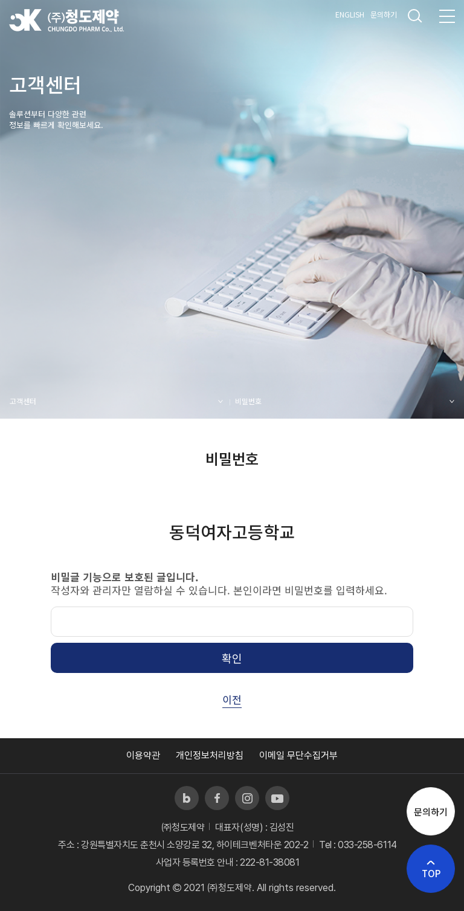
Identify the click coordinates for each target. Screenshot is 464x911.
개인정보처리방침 (209, 755)
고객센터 (23, 401)
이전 (232, 699)
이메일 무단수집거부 (298, 755)
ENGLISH (349, 14)
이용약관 (143, 755)
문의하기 (383, 14)
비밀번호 (248, 401)
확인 (232, 658)
